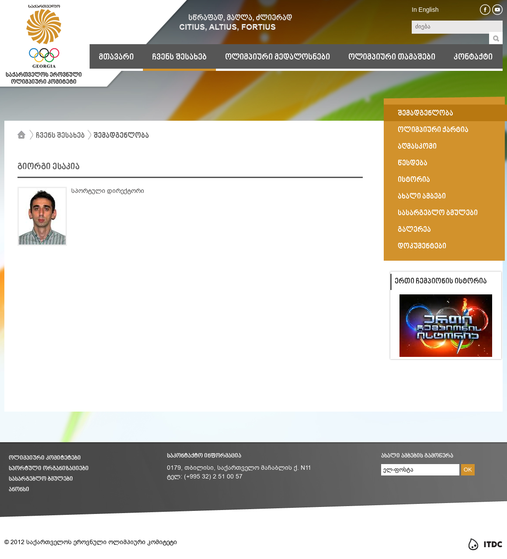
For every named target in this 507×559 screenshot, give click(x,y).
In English (425, 10)
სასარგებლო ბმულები (41, 479)
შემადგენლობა (121, 136)
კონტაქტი (473, 57)
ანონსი (19, 489)
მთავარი (116, 57)
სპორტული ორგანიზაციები (49, 468)
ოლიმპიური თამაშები (391, 57)
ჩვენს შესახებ (179, 57)
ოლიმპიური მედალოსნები (277, 57)
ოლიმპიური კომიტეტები (45, 458)
